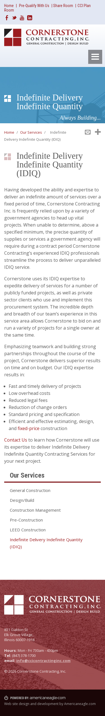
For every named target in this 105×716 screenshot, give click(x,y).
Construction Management (35, 510)
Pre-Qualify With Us (34, 5)
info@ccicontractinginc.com (43, 660)
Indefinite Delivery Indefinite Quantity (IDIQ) (46, 543)
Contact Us (15, 440)
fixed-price (28, 428)
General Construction (30, 490)
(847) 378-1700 (24, 655)
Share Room (63, 5)
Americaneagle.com (80, 703)
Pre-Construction (26, 520)
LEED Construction (28, 529)
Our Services (31, 132)
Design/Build (22, 500)
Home (9, 5)
